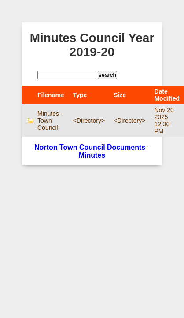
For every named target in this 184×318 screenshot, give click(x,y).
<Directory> (89, 120)
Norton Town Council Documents (89, 147)
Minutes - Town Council (50, 120)
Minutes (92, 155)
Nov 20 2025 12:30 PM (163, 120)
